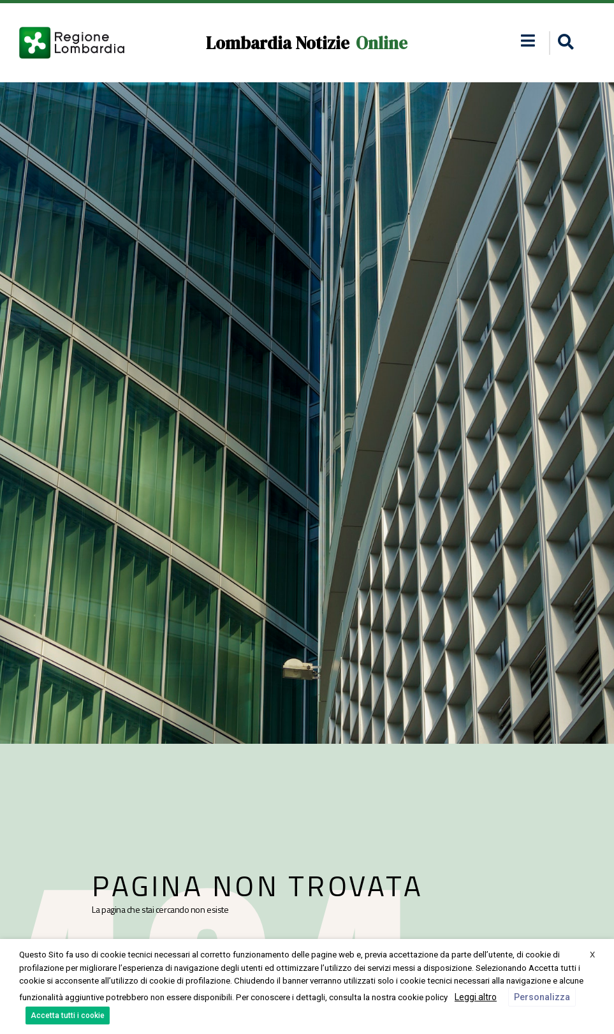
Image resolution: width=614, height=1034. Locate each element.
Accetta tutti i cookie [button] (68, 1015)
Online (381, 43)
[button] (564, 43)
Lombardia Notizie (277, 43)
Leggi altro (476, 997)
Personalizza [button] (542, 997)
